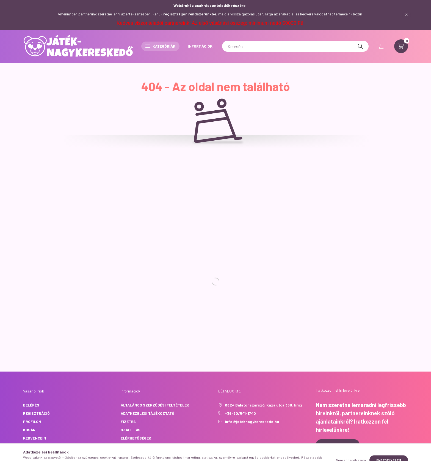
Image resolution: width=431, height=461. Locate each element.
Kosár (29, 429)
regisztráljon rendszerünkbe (189, 14)
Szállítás (130, 429)
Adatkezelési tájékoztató (147, 413)
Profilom (32, 421)
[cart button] (401, 46)
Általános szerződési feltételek (155, 405)
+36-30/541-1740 (240, 413)
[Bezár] (406, 15)
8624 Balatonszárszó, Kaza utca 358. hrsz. (264, 405)
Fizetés (128, 421)
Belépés (31, 405)
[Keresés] (295, 46)
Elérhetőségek (136, 438)
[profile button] (381, 46)
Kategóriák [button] (160, 46)
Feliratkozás (337, 445)
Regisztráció (36, 413)
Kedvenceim (34, 438)
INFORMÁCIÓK (200, 46)
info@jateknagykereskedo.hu (252, 421)
